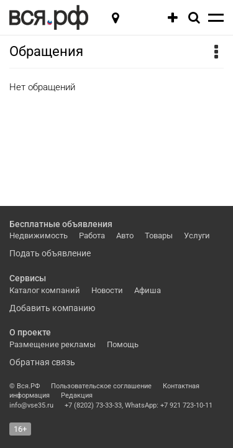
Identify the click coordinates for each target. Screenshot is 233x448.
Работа (92, 235)
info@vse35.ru (31, 405)
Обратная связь (42, 362)
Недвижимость (38, 235)
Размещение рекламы (52, 344)
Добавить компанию (52, 308)
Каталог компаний (44, 290)
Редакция (77, 395)
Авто (125, 235)
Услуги (197, 235)
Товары (159, 235)
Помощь (123, 344)
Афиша (147, 290)
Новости (107, 290)
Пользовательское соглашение (101, 386)
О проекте (30, 332)
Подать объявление (50, 253)
